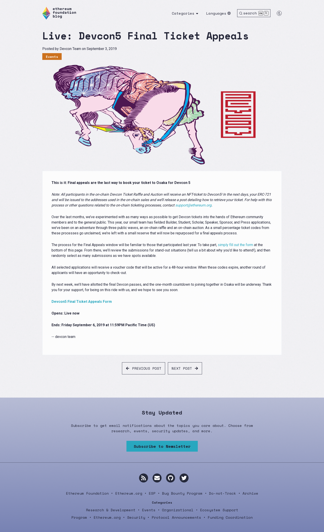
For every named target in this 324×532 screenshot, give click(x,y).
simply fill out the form (235, 245)
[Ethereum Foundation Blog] (59, 13)
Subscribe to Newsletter (162, 446)
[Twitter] (184, 477)
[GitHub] (170, 477)
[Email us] (157, 477)
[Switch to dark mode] (279, 13)
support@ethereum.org (193, 205)
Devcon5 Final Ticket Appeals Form (82, 301)
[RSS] (143, 477)
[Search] (253, 13)
